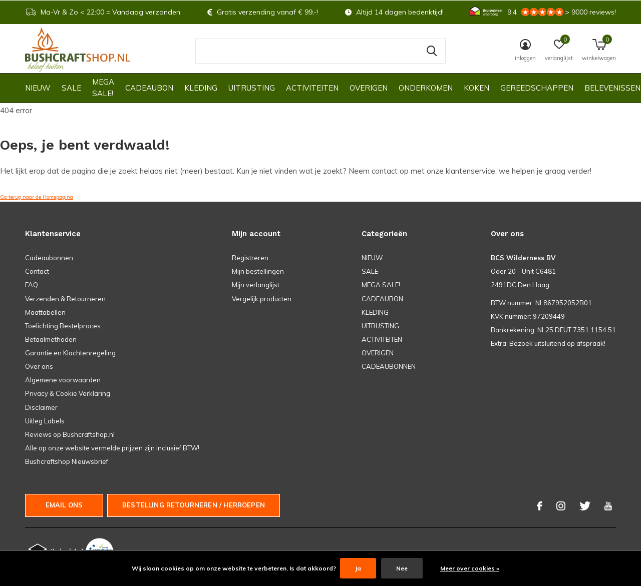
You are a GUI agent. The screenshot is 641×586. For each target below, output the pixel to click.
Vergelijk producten (261, 299)
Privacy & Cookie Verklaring (67, 393)
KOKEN (476, 88)
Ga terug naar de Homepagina (36, 197)
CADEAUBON (149, 88)
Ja (358, 568)
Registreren (250, 258)
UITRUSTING (251, 88)
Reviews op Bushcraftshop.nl (70, 434)
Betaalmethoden (51, 339)
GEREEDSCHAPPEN (536, 88)
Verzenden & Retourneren (65, 299)
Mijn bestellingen (258, 271)
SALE (71, 88)
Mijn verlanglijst (255, 285)
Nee (402, 568)
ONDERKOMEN (426, 88)
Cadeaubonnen (49, 258)
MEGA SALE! (103, 87)
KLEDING (200, 88)
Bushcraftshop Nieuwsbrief (66, 461)
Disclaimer (41, 407)
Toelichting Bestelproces (63, 326)
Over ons (39, 366)
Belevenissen (612, 88)
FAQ (31, 285)
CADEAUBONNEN (389, 366)
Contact (37, 271)
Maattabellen (45, 312)
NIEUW (38, 88)
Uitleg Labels (45, 421)
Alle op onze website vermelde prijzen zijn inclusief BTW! (112, 448)
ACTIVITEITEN (312, 88)
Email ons (64, 505)
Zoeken (432, 51)
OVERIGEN (369, 88)
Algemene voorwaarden (63, 380)
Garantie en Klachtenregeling (70, 353)
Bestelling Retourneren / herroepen (193, 505)
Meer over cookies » (469, 568)
